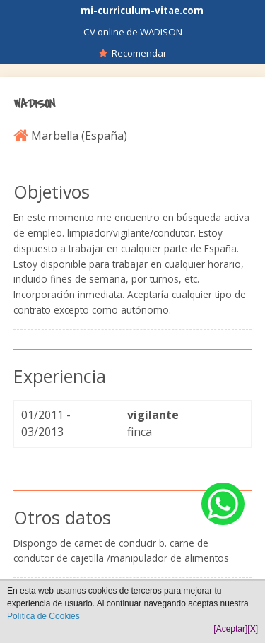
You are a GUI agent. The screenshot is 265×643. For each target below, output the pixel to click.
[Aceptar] (230, 629)
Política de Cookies (43, 616)
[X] (252, 629)
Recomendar (133, 53)
